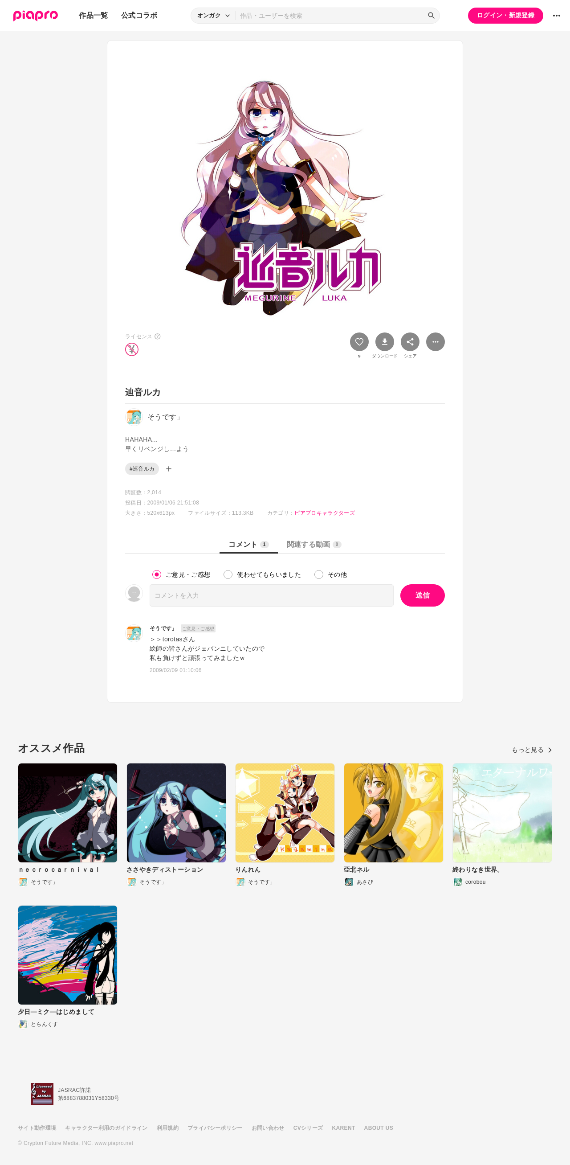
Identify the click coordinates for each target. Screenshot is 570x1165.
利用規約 (168, 1128)
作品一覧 (93, 15)
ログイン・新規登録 (505, 15)
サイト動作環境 (37, 1128)
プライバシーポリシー (215, 1128)
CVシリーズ (308, 1128)
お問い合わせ (268, 1128)
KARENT (343, 1128)
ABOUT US (378, 1128)
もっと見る (532, 749)
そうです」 (163, 628)
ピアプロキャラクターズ (324, 513)
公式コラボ (139, 15)
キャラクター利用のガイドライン (106, 1128)
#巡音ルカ (142, 469)
